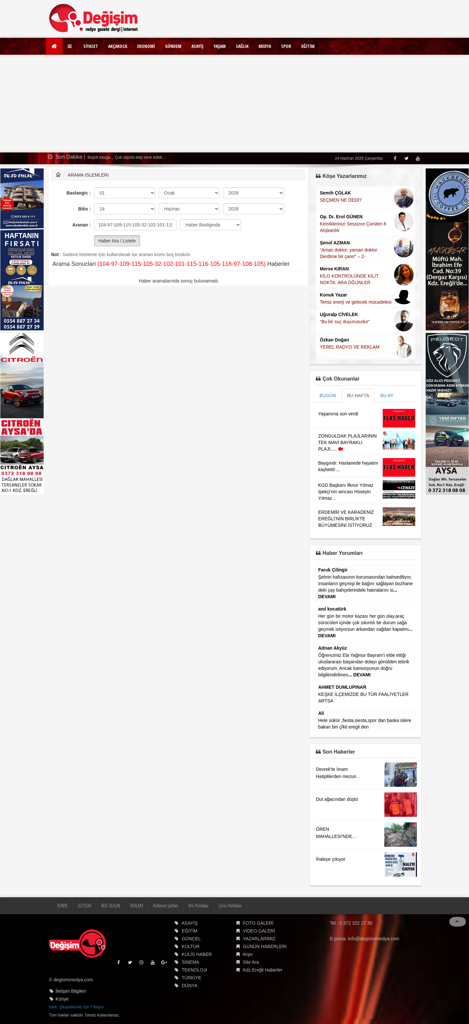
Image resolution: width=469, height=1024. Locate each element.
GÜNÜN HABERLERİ (265, 946)
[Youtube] (417, 158)
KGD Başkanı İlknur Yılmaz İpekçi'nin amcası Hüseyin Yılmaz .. (345, 492)
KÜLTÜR (191, 946)
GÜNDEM (173, 46)
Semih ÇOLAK (335, 192)
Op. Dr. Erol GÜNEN (341, 216)
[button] (70, 46)
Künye (62, 999)
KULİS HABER (197, 954)
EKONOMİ (146, 46)
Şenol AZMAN (335, 242)
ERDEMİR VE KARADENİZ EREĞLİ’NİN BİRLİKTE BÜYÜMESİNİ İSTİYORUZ (346, 519)
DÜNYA (189, 985)
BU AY (386, 395)
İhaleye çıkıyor (330, 859)
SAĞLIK (242, 46)
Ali (321, 713)
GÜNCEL (191, 938)
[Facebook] (395, 158)
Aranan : (81, 224)
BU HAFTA (358, 395)
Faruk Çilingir (333, 569)
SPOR (286, 46)
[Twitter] (406, 158)
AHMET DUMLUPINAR (342, 687)
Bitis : (84, 208)
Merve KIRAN (334, 268)
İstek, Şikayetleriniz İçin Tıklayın (76, 1007)
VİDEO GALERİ (259, 930)
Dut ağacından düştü (337, 799)
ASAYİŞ (198, 46)
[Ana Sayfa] (54, 46)
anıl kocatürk (332, 609)
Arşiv (248, 954)
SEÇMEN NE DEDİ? (341, 200)
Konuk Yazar (333, 294)
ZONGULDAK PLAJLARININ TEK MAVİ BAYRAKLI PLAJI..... (347, 442)
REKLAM (136, 905)
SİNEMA (190, 962)
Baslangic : (78, 192)
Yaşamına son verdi (338, 413)
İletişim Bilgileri (71, 991)
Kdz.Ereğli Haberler (262, 970)
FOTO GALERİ (258, 923)
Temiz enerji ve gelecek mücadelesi (355, 302)
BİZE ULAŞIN (110, 905)
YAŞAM (220, 46)
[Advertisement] (234, 103)
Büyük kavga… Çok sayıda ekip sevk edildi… (126, 157)
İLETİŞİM (84, 905)
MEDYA (265, 46)
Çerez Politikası (230, 905)
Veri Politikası (198, 905)
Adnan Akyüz (332, 648)
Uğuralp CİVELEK (339, 314)
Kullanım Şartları (165, 905)
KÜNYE (62, 905)
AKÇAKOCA (117, 46)
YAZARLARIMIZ (259, 938)
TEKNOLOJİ (194, 970)
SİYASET (90, 46)
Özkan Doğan (334, 339)
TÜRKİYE (192, 977)
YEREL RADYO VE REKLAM (349, 347)
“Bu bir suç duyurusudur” (345, 321)
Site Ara (251, 962)
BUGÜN (328, 395)
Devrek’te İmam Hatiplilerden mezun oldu (336, 776)
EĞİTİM (308, 46)
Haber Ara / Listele (117, 240)
